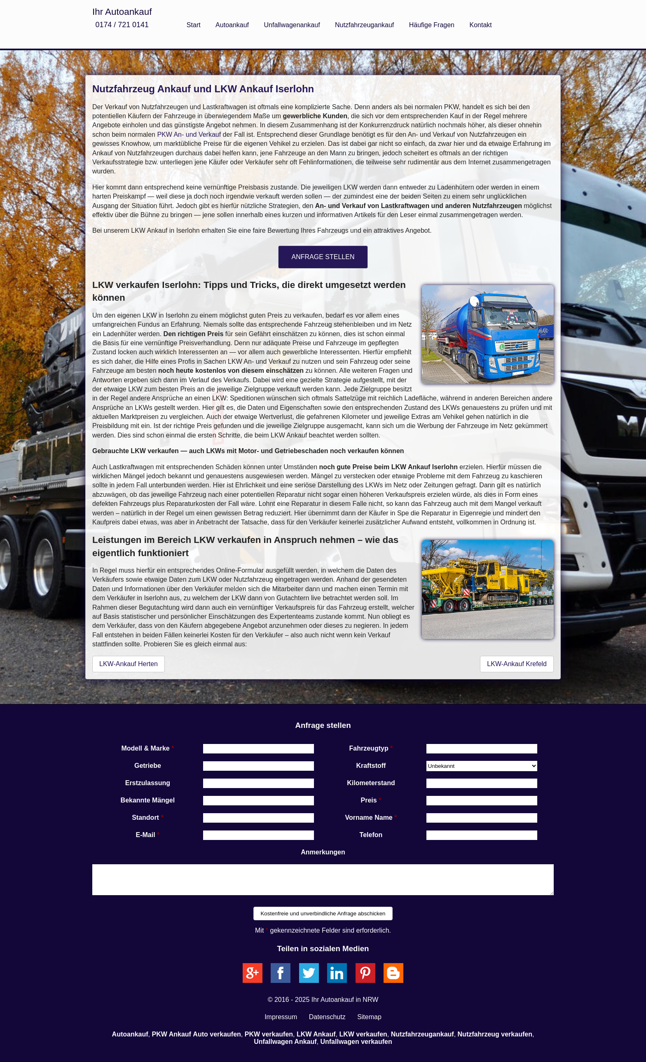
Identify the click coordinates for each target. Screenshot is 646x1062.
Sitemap (369, 1016)
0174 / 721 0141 (121, 25)
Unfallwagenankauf (292, 24)
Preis (369, 800)
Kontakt (480, 24)
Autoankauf (232, 24)
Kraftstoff (371, 765)
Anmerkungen (323, 852)
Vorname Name (368, 817)
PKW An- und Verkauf (189, 134)
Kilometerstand (371, 782)
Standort (145, 817)
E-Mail (145, 834)
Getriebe (147, 765)
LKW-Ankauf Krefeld (517, 663)
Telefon (371, 834)
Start (194, 24)
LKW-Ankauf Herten (128, 663)
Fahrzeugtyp (369, 748)
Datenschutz (327, 1016)
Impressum (280, 1016)
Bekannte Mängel (148, 800)
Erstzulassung (147, 782)
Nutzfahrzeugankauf (364, 24)
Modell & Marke (145, 748)
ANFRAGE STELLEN (323, 256)
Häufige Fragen (431, 24)
